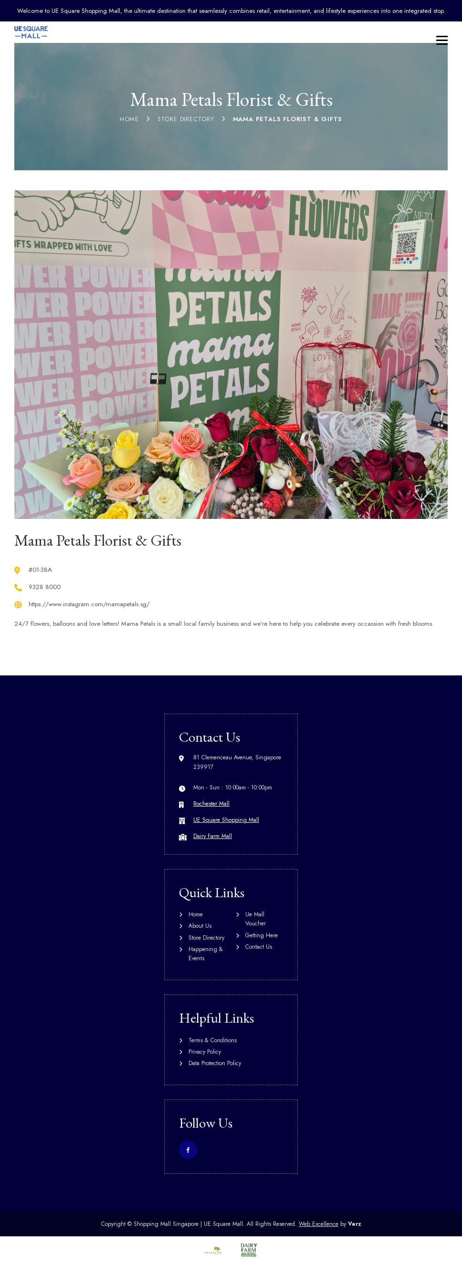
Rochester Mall (211, 803)
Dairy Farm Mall (212, 836)
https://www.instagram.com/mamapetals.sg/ (89, 604)
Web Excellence (318, 1224)
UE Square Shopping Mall (226, 820)
